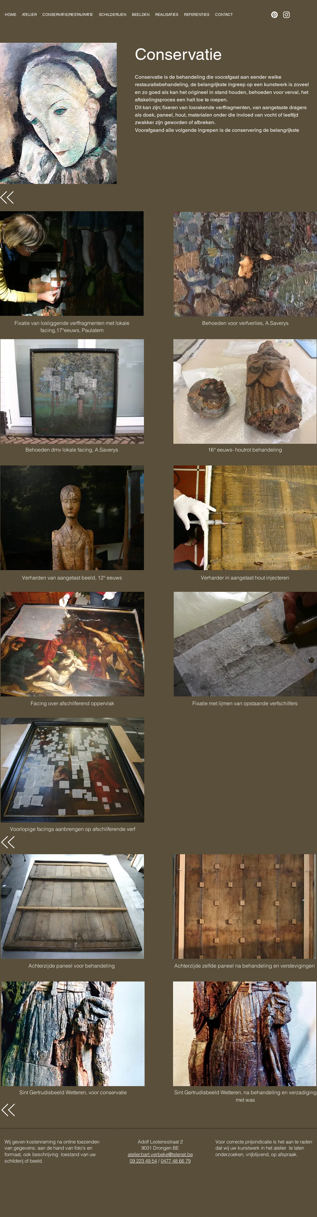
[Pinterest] (274, 14)
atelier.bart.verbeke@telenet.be (160, 1154)
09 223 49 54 (143, 1161)
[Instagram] (286, 14)
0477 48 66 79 (176, 1161)
